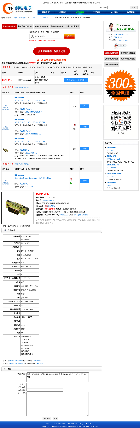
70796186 (30, 187)
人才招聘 (114, 12)
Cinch (109, 185)
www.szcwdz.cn (76, 426)
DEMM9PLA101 (26, 109)
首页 (15, 18)
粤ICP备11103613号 (90, 426)
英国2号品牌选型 (111, 59)
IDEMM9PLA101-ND (34, 112)
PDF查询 (51, 206)
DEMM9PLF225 (25, 131)
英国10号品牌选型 (127, 59)
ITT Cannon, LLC (35, 18)
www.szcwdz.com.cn (17, 364)
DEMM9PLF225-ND (33, 134)
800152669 (64, 215)
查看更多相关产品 (22, 87)
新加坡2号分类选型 (25, 26)
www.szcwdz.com (16, 361)
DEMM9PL (24, 184)
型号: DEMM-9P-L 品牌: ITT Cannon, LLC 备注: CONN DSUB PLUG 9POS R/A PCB (57, 377)
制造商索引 (80, 12)
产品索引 (97, 12)
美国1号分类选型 (9, 26)
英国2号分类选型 (57, 26)
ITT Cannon (111, 150)
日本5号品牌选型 (111, 65)
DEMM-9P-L (48, 18)
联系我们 (131, 12)
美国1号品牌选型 (111, 53)
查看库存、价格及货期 (76, 80)
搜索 (85, 106)
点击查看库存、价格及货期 (51, 51)
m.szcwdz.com (123, 40)
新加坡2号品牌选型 (128, 53)
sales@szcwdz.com (80, 215)
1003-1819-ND (31, 153)
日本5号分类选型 (72, 26)
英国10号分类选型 (41, 26)
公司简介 (63, 12)
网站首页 (46, 12)
